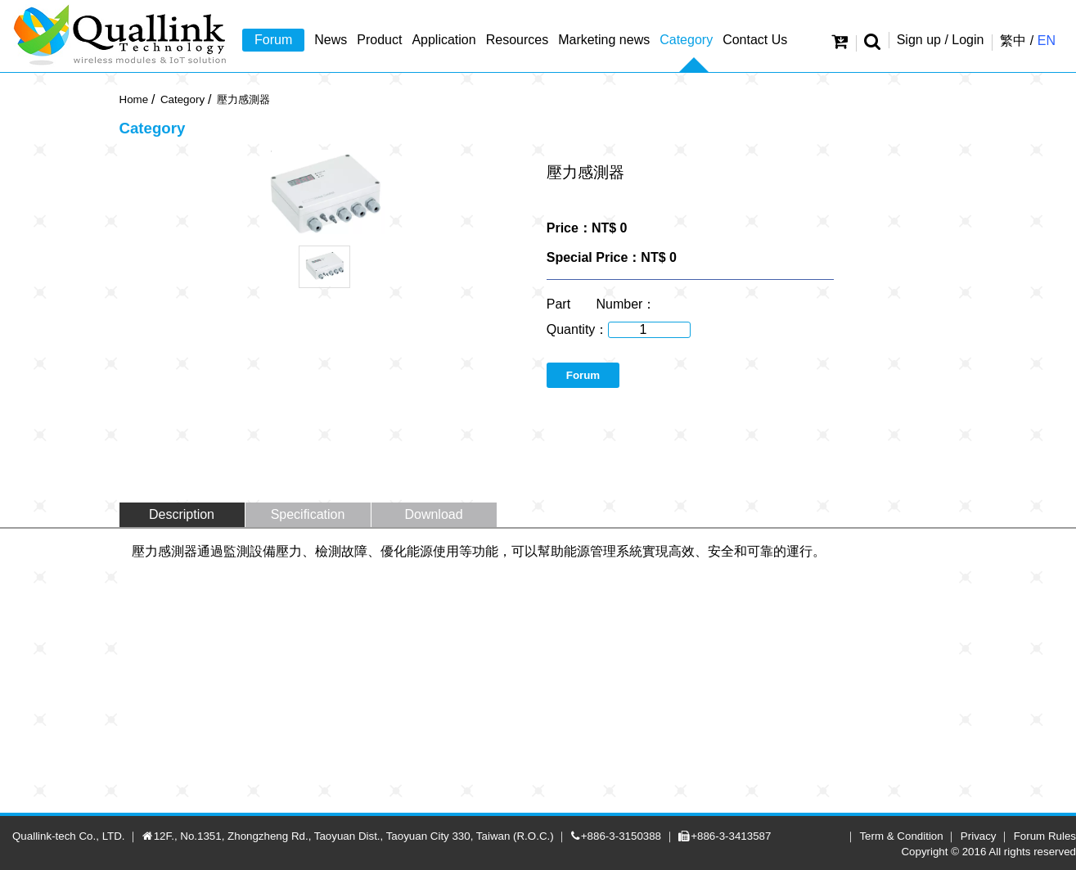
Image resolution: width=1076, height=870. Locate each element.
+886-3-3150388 (621, 836)
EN (1047, 40)
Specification (308, 514)
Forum (273, 40)
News (330, 40)
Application (443, 40)
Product (379, 40)
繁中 (1013, 40)
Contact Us (755, 40)
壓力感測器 (243, 99)
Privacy (979, 836)
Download (433, 514)
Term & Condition (901, 836)
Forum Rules (1045, 836)
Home (134, 99)
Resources (517, 40)
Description (181, 514)
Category (686, 40)
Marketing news (604, 40)
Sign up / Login (940, 40)
